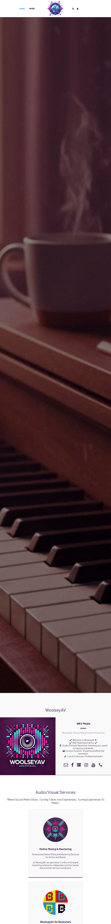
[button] (73, 9)
